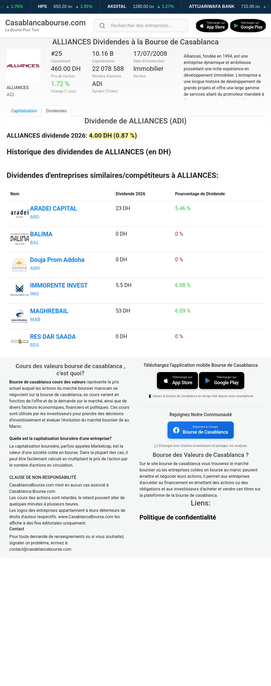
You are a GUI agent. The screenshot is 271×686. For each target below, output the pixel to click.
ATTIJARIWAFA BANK (225, 6)
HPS (55, 6)
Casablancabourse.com (45, 22)
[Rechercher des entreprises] (139, 25)
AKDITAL (129, 6)
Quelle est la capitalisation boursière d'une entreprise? (60, 566)
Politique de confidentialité (177, 644)
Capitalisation (24, 110)
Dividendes (56, 110)
